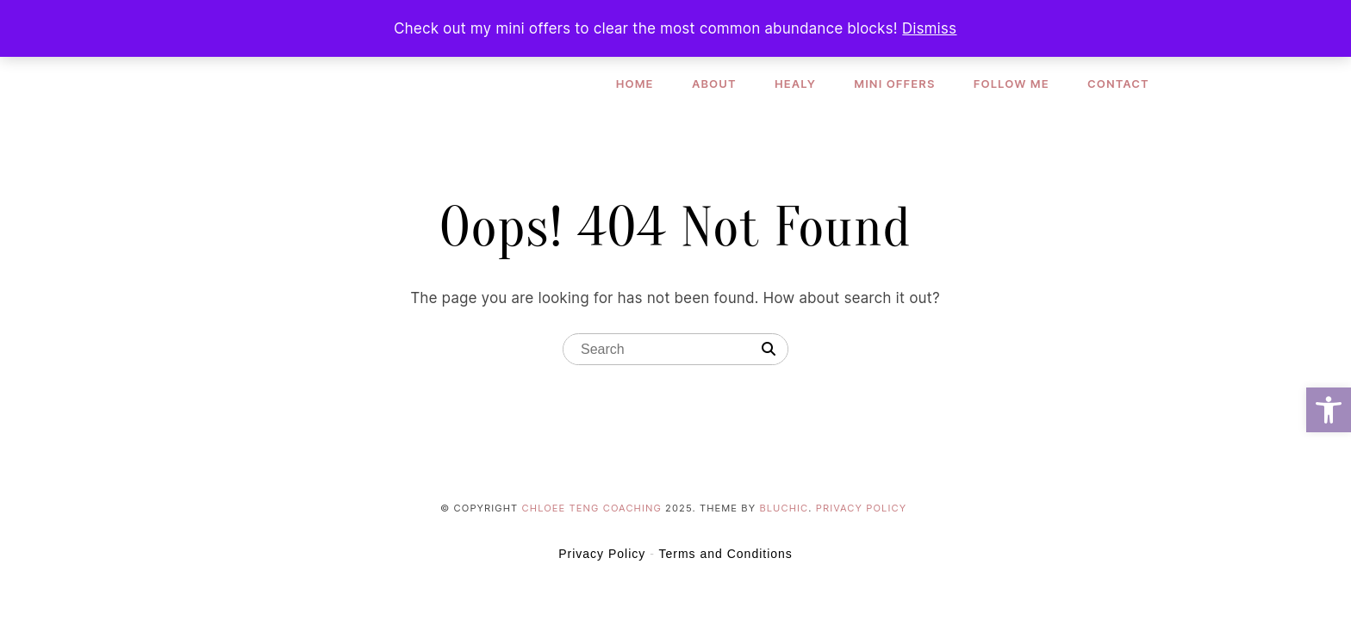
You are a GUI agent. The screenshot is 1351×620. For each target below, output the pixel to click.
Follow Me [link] (1011, 83)
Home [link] (635, 83)
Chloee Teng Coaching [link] (592, 508)
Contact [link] (1118, 83)
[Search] (768, 349)
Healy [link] (795, 83)
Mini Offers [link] (895, 83)
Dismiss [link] (929, 28)
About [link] (714, 83)
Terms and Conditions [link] (725, 554)
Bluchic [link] (784, 508)
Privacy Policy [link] (861, 508)
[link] (1328, 410)
